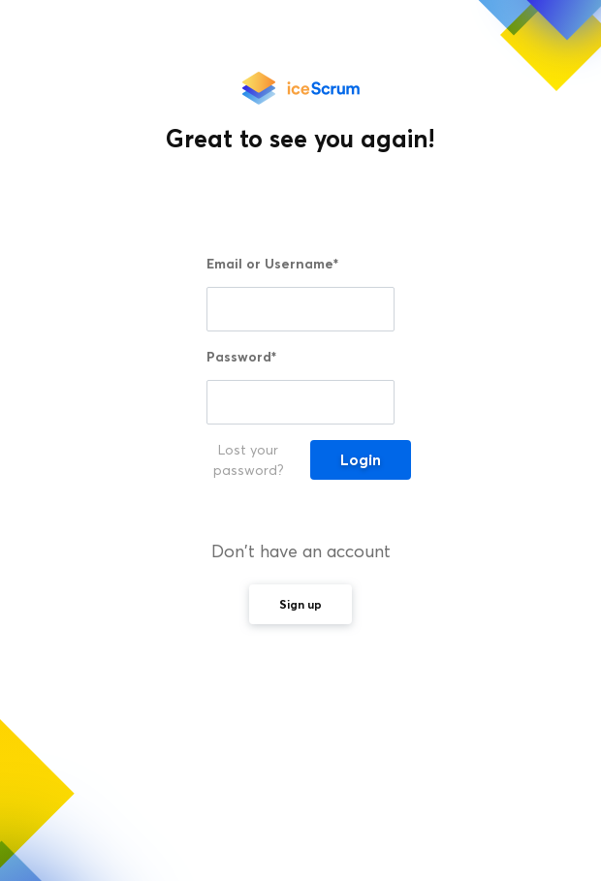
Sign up (300, 604)
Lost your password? (248, 460)
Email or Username (272, 263)
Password (241, 356)
